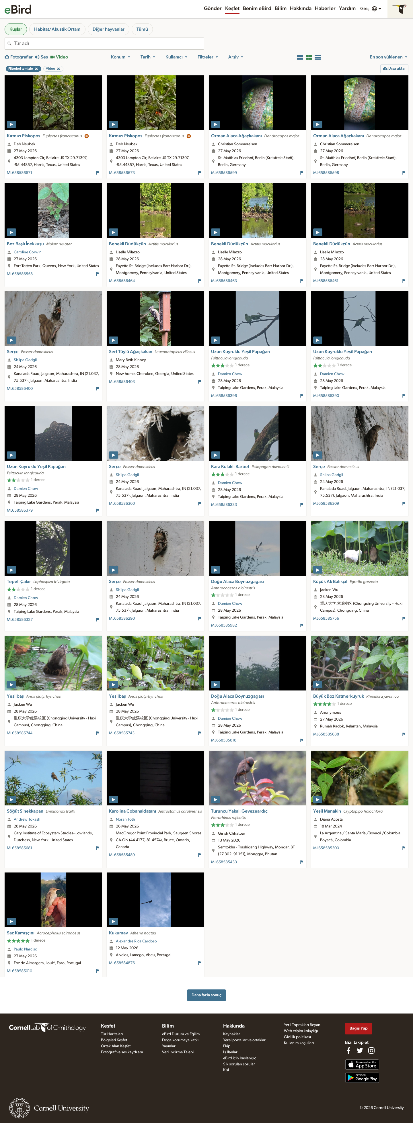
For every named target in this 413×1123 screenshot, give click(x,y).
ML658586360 (122, 504)
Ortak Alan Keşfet (115, 1046)
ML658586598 (326, 173)
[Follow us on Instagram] (371, 1050)
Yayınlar (169, 1046)
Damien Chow (230, 374)
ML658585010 (19, 971)
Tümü (142, 29)
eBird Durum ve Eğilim (181, 1034)
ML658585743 (122, 733)
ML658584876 (122, 963)
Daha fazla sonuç (206, 995)
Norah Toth (125, 819)
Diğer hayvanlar (108, 29)
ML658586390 (326, 396)
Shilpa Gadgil (25, 360)
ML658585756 (326, 619)
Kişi (226, 1070)
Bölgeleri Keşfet (114, 1040)
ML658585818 (223, 740)
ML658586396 (224, 396)
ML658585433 (224, 862)
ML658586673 (122, 173)
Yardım (347, 8)
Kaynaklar (231, 1034)
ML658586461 (325, 281)
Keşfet (232, 8)
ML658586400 (20, 389)
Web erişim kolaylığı (301, 1031)
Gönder (213, 8)
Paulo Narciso (25, 949)
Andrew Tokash (27, 819)
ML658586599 (224, 173)
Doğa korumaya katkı (180, 1040)
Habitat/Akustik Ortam (57, 29)
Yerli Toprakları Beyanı (302, 1025)
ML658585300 (326, 848)
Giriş (364, 8)
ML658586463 (224, 281)
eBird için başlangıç (239, 1058)
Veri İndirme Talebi (178, 1052)
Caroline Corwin (28, 252)
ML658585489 (122, 855)
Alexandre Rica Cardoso (136, 941)
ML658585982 (224, 625)
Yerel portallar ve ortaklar (244, 1040)
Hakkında (300, 8)
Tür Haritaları (112, 1034)
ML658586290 (122, 619)
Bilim (281, 8)
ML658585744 (19, 733)
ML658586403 (122, 382)
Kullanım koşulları (299, 1043)
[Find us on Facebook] (348, 1050)
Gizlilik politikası (297, 1037)
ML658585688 (326, 734)
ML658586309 (326, 504)
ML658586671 (19, 173)
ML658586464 (122, 281)
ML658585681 (19, 848)
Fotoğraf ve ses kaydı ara (122, 1052)
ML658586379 (20, 510)
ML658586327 (20, 620)
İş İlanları (230, 1052)
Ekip (226, 1046)
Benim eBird (257, 8)
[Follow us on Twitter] (359, 1050)
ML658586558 (20, 274)
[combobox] (109, 43)
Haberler (325, 8)
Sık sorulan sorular (239, 1064)
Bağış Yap (359, 1028)
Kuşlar (15, 29)
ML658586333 (224, 505)
